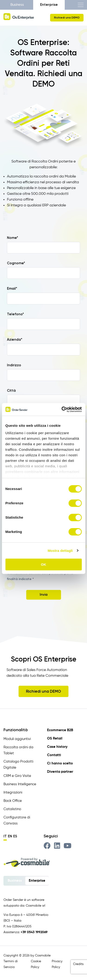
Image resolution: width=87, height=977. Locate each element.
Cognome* (16, 263)
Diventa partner (60, 771)
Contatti (54, 755)
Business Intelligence (19, 784)
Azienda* (14, 339)
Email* (12, 288)
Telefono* (15, 314)
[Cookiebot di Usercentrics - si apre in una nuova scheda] (62, 409)
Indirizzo (14, 365)
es (15, 836)
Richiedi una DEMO (67, 17)
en (10, 836)
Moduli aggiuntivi (17, 739)
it (5, 836)
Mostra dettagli (60, 551)
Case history (57, 747)
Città (11, 390)
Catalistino (12, 809)
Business (17, 4)
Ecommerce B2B (60, 730)
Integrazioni (12, 792)
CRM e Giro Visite (17, 776)
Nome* (12, 238)
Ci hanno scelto (60, 763)
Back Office (12, 801)
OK (43, 564)
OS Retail (54, 738)
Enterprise (49, 5)
